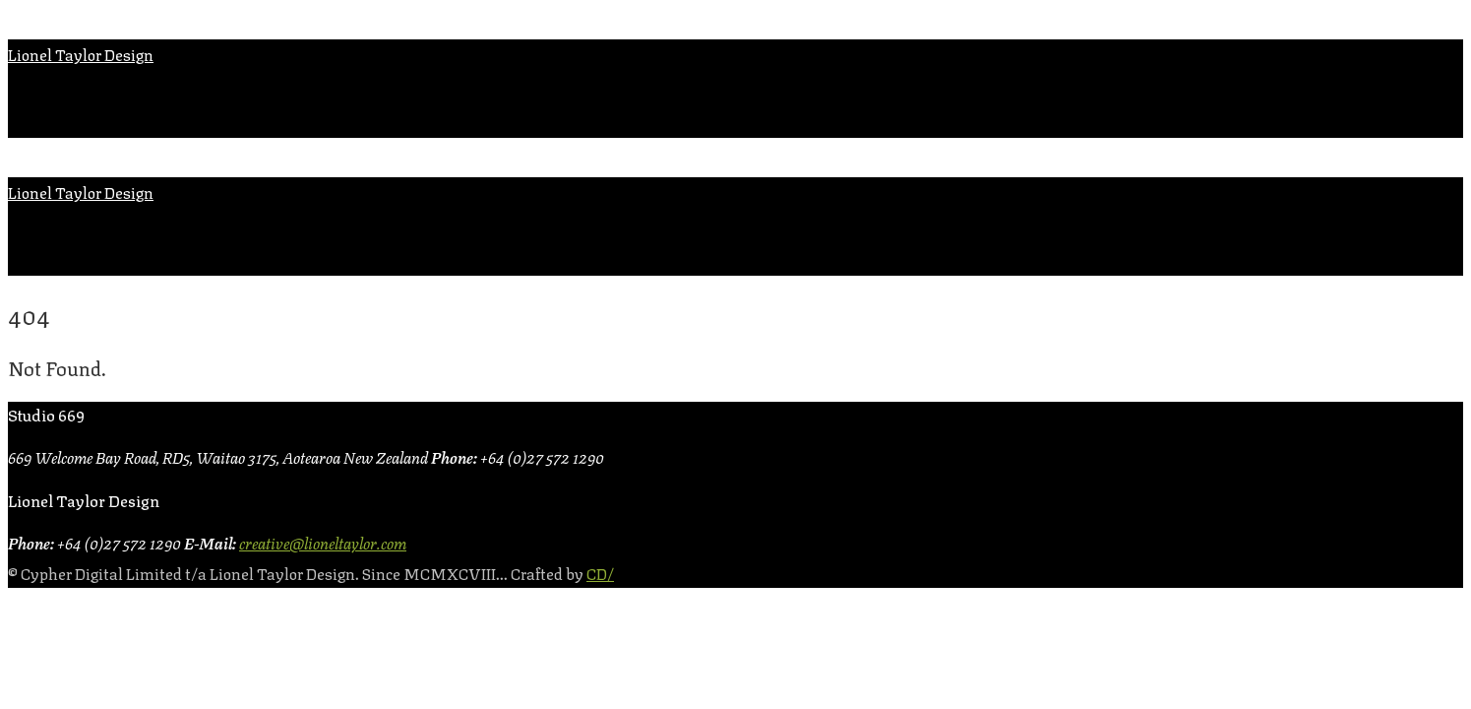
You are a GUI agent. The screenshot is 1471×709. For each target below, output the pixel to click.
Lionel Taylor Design (80, 53)
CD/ (600, 572)
